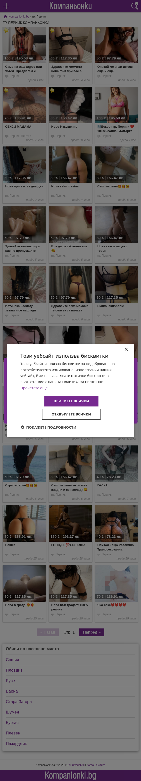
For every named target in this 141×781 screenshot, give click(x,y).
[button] (48, 427)
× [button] (126, 349)
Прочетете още (34, 387)
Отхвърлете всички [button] (71, 414)
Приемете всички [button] (71, 401)
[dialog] (70, 390)
